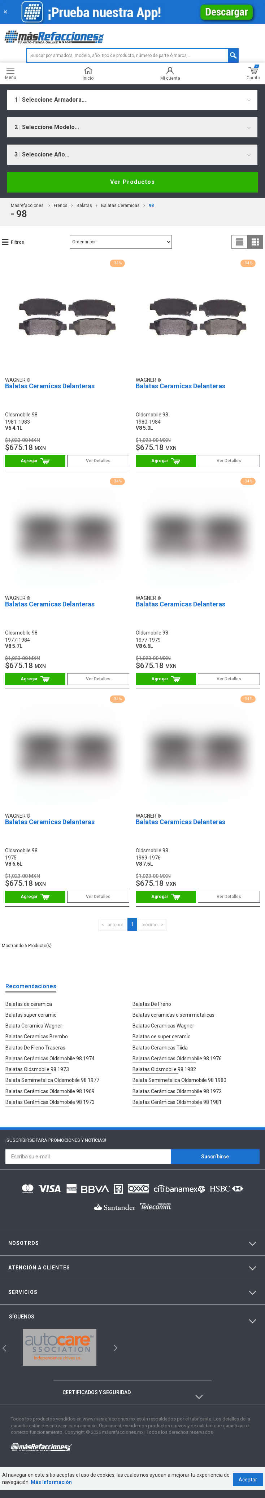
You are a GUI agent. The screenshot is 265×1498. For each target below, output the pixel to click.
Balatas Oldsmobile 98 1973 (37, 1065)
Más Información (49, 1490)
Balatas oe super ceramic (161, 1034)
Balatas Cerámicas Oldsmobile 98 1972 (177, 1085)
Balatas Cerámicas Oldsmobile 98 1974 (50, 1054)
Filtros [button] (17, 242)
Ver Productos (132, 181)
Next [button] (114, 1339)
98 (151, 205)
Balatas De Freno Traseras (35, 1044)
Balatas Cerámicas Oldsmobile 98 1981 (177, 1095)
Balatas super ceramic (30, 1014)
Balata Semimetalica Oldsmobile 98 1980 (179, 1075)
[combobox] (132, 100)
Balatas (84, 205)
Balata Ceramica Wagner (33, 1024)
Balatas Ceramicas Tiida (160, 1044)
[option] (59, 1339)
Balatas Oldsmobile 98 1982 (164, 1065)
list (240, 241)
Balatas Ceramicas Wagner (163, 1024)
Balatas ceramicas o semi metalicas (173, 1014)
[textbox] (132, 55)
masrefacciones (27, 205)
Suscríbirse (215, 1148)
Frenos (61, 205)
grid (255, 241)
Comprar (35, 461)
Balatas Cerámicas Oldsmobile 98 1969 (50, 1085)
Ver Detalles (98, 460)
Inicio (88, 73)
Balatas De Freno (151, 1004)
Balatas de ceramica (28, 1004)
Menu (10, 74)
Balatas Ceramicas (120, 205)
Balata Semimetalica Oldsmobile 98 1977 (52, 1075)
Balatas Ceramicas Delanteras (50, 386)
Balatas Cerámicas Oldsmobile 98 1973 (50, 1095)
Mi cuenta (170, 73)
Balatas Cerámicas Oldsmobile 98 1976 (177, 1054)
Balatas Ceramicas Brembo (36, 1034)
